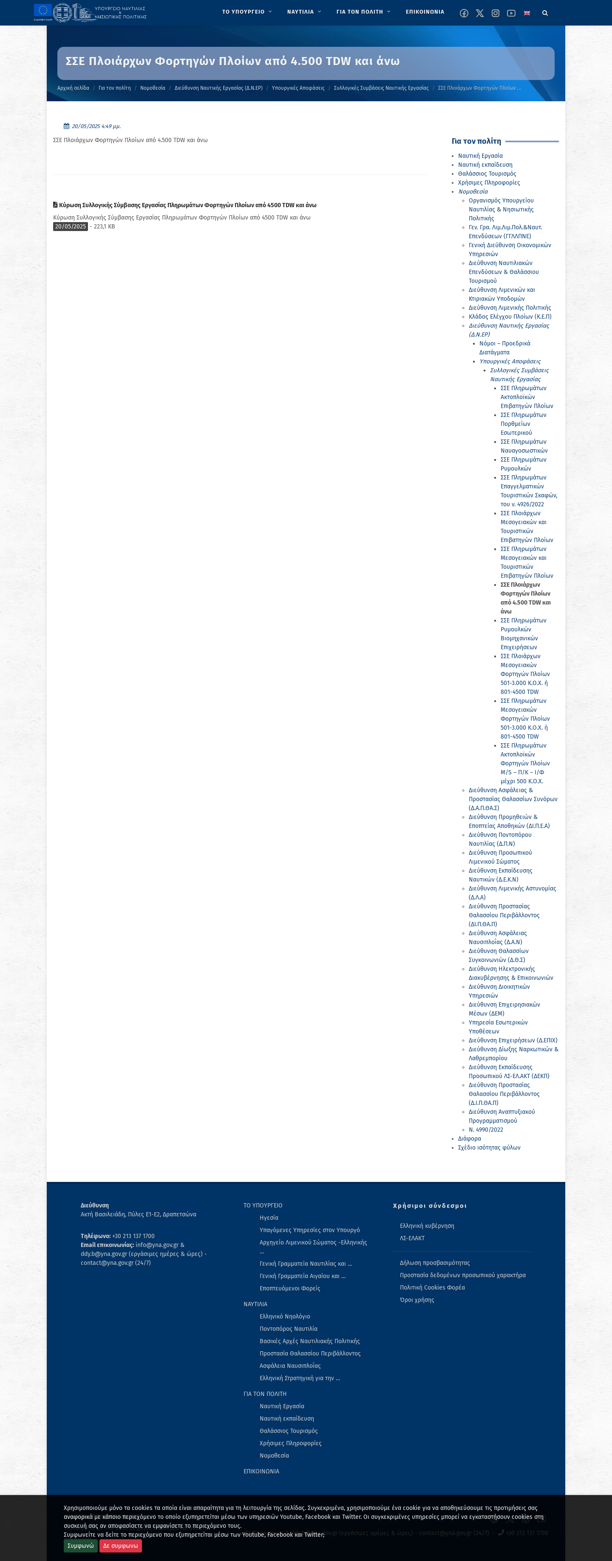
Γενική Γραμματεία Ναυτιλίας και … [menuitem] (306, 1263)
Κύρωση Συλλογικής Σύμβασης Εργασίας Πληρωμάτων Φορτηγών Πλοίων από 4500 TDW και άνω (185, 205)
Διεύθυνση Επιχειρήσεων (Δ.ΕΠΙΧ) (513, 1040)
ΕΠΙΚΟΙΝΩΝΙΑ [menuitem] (261, 1471)
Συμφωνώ (81, 1546)
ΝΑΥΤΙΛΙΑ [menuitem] (255, 1304)
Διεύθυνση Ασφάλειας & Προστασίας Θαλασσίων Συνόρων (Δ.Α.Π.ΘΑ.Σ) (513, 799)
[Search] (545, 11)
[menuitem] (248, 12)
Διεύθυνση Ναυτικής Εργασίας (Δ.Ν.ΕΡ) (219, 88)
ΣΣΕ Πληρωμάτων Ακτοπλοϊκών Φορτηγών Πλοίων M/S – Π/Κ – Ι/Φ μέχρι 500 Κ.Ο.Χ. (525, 763)
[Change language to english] (527, 13)
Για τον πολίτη (115, 88)
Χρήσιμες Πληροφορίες (489, 182)
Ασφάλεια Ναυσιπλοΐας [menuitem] (290, 1366)
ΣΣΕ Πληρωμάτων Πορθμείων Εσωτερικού (524, 424)
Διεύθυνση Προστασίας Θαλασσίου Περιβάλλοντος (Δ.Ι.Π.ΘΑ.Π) (504, 1094)
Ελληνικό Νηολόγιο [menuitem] (285, 1316)
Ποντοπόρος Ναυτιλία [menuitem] (288, 1329)
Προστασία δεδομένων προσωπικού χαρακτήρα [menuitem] (463, 1275)
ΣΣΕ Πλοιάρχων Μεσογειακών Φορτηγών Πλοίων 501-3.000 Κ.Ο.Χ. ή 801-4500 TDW (525, 674)
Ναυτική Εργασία (480, 156)
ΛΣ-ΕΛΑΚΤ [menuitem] (412, 1238)
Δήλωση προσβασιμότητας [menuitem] (435, 1263)
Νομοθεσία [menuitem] (274, 1455)
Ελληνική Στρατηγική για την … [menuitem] (300, 1378)
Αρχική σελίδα (73, 88)
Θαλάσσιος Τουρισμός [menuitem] (289, 1431)
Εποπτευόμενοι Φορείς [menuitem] (290, 1288)
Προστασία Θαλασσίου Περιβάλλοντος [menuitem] (310, 1353)
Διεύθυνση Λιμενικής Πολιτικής (510, 307)
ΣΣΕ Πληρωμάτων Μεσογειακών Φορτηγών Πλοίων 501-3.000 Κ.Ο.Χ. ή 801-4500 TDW (525, 718)
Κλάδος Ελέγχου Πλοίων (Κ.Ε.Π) (510, 316)
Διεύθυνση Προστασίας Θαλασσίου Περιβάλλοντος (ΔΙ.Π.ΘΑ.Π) (504, 915)
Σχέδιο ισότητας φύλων (489, 1147)
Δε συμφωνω (120, 1546)
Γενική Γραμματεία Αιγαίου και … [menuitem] (303, 1276)
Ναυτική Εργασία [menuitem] (282, 1406)
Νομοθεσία (152, 88)
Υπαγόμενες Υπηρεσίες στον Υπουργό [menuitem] (310, 1230)
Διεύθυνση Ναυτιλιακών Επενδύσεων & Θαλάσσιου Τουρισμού (504, 272)
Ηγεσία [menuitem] (269, 1217)
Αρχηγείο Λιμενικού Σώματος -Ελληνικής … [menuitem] (313, 1247)
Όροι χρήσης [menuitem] (417, 1300)
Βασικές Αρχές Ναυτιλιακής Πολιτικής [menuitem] (310, 1341)
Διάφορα (469, 1138)
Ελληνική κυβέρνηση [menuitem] (427, 1226)
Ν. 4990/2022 (486, 1129)
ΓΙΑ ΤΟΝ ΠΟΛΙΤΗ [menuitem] (265, 1394)
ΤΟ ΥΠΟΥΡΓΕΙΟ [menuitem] (263, 1205)
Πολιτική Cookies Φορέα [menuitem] (432, 1287)
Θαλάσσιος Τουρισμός (487, 173)
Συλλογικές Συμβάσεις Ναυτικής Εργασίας (381, 88)
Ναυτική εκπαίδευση (485, 164)
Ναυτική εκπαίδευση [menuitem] (287, 1418)
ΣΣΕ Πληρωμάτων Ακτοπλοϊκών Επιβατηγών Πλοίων (527, 397)
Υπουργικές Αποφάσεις (298, 88)
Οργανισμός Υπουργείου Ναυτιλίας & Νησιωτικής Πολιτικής (501, 209)
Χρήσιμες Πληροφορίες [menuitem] (291, 1443)
